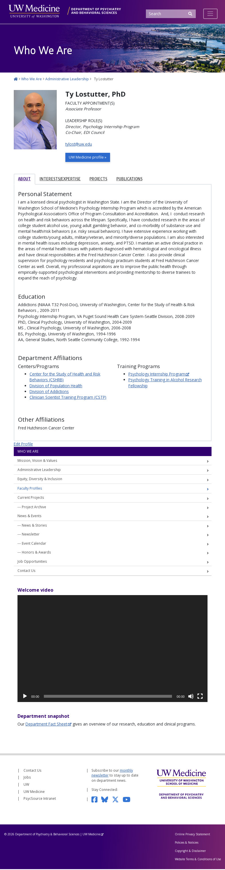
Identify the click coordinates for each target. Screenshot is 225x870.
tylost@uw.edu (78, 144)
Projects (98, 179)
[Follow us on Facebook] (96, 799)
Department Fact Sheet (46, 724)
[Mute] (191, 697)
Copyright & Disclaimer (190, 852)
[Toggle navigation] (210, 14)
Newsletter (31, 535)
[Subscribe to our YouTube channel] (128, 799)
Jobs (27, 778)
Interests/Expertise (60, 179)
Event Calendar (34, 543)
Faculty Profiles (29, 488)
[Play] (25, 697)
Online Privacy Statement (192, 835)
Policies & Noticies (186, 843)
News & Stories (34, 525)
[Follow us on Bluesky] (106, 799)
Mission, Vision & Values (37, 461)
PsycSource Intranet (40, 799)
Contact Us (26, 571)
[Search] (170, 13)
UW (26, 785)
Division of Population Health (56, 386)
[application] (112, 649)
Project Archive (34, 507)
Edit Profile (23, 444)
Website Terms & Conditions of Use (198, 860)
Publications (129, 179)
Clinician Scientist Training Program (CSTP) (68, 398)
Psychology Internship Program (156, 374)
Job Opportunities (32, 562)
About (24, 179)
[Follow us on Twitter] (117, 799)
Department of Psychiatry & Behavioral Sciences (47, 835)
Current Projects (30, 498)
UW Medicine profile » (88, 157)
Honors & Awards (36, 553)
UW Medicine (34, 792)
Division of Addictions (49, 392)
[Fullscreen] (200, 697)
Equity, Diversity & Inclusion (39, 479)
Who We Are (27, 452)
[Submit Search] (190, 13)
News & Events (29, 516)
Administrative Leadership (39, 470)
